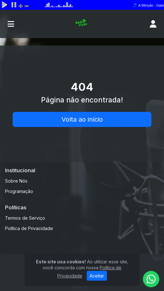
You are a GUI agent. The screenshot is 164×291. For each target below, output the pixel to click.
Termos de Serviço (25, 218)
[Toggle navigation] (11, 24)
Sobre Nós (16, 181)
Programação (19, 191)
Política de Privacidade (29, 228)
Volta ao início (82, 119)
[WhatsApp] (151, 279)
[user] (153, 24)
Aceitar (97, 275)
